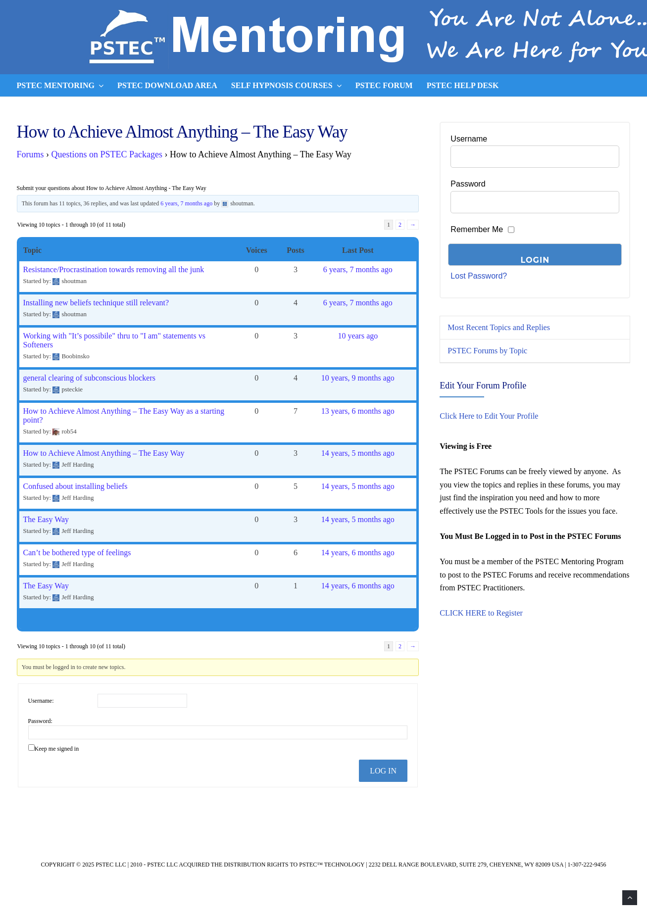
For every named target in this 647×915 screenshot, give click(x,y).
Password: (40, 721)
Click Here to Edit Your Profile (489, 416)
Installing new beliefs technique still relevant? (96, 302)
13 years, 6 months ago (358, 411)
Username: (41, 700)
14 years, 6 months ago (358, 552)
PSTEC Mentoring (60, 85)
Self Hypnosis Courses (286, 85)
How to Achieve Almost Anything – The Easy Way (104, 453)
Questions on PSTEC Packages (107, 154)
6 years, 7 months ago (186, 203)
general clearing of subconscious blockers (89, 378)
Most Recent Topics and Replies (499, 327)
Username (468, 139)
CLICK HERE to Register (481, 613)
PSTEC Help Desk (463, 85)
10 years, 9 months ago (358, 378)
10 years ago (358, 336)
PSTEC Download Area (167, 85)
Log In (383, 771)
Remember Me (476, 229)
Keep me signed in (57, 748)
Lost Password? (478, 276)
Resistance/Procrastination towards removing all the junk (113, 269)
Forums (30, 154)
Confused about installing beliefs (75, 486)
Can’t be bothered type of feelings (77, 552)
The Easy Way (46, 519)
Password (467, 184)
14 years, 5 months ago (358, 453)
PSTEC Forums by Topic (487, 350)
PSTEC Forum (384, 85)
